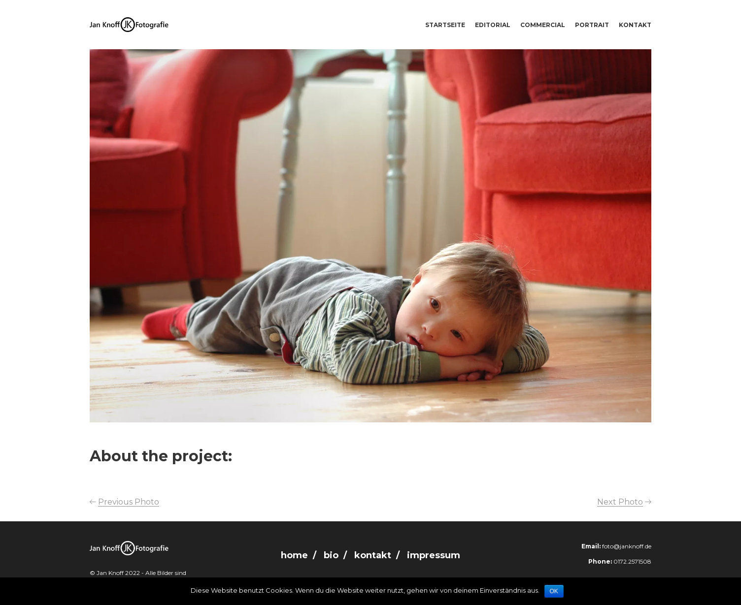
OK (554, 591)
